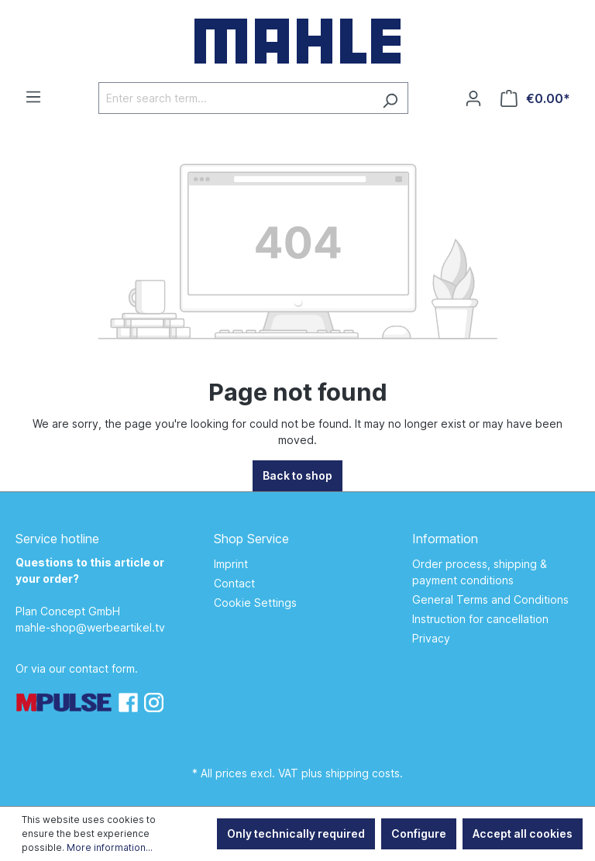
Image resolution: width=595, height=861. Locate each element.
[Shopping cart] (535, 98)
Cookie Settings (255, 602)
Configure (418, 833)
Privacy (431, 638)
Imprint (231, 563)
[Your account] (473, 98)
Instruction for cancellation (480, 618)
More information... (110, 847)
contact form (102, 668)
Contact (234, 583)
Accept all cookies (523, 833)
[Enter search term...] (235, 98)
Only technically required (296, 833)
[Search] (390, 98)
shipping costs (362, 773)
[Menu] (33, 97)
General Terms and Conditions (490, 599)
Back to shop (297, 475)
